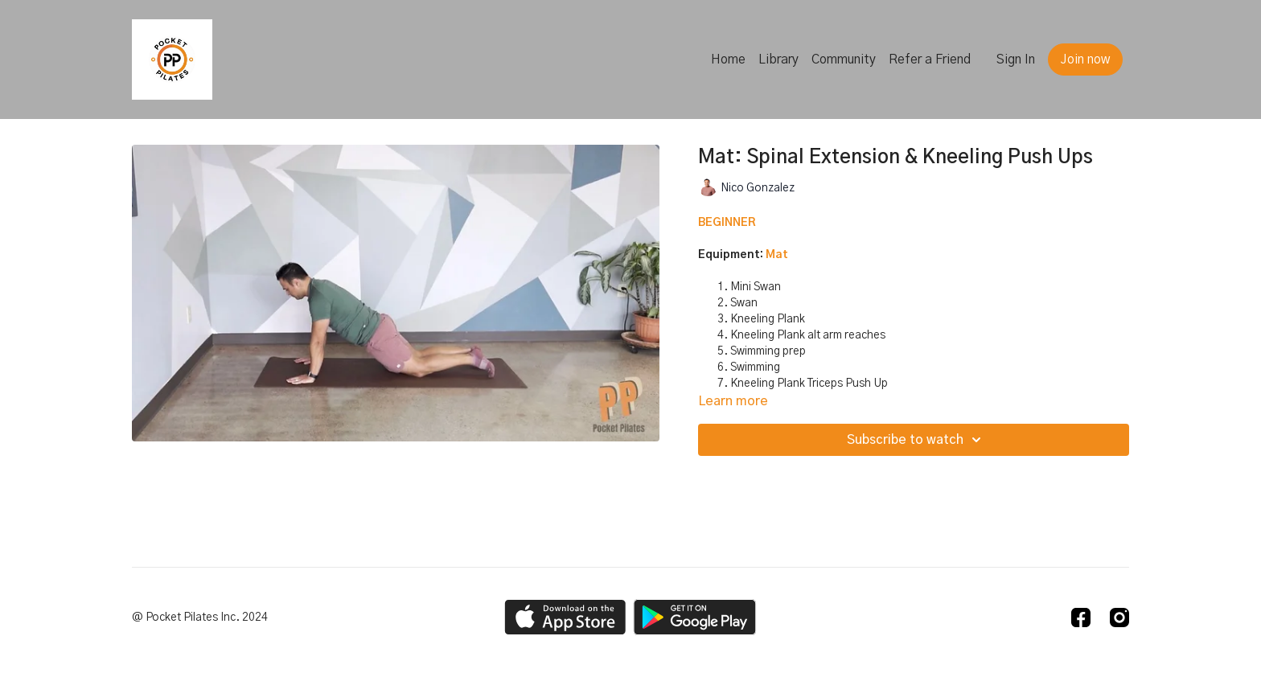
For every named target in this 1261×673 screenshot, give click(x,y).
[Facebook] (1081, 617)
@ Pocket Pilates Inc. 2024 (200, 617)
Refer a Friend (930, 59)
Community (843, 59)
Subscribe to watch (916, 439)
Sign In (1015, 59)
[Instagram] (1119, 617)
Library (778, 59)
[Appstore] (564, 617)
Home (728, 59)
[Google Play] (695, 617)
